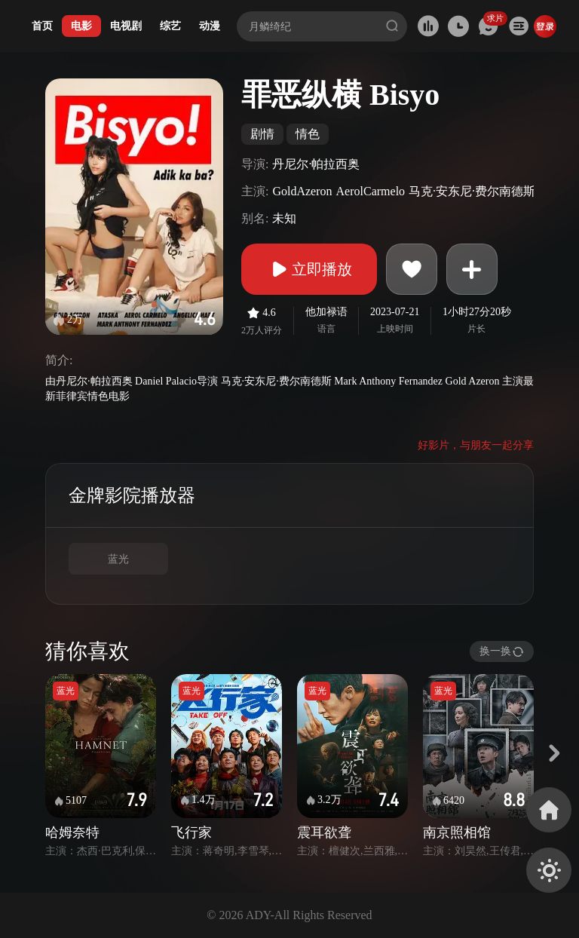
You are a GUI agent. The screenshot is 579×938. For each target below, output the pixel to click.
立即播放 (309, 269)
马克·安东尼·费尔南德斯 (472, 191)
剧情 (262, 133)
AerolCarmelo (371, 191)
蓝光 (118, 559)
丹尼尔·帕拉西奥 (316, 164)
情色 (308, 133)
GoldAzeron (302, 191)
